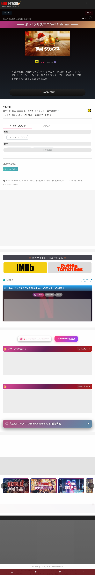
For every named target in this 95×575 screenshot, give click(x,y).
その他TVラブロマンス (61, 181)
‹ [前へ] (4, 486)
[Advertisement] (47, 218)
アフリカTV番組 (28, 181)
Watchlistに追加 (66, 338)
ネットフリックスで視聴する (47, 92)
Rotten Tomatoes (57, 567)
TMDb (43, 567)
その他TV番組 (76, 181)
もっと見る (84, 349)
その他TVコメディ (43, 181)
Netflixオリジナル (13, 181)
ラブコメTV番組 (10, 169)
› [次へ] (91, 486)
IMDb (48, 567)
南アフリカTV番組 (10, 185)
